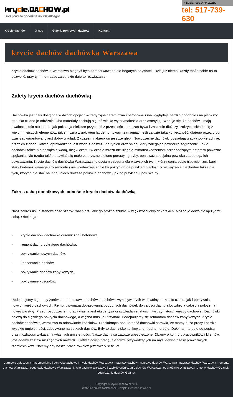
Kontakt (104, 30)
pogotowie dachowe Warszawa (50, 367)
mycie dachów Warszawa (96, 362)
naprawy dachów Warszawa (197, 362)
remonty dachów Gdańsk (212, 367)
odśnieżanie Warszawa (178, 367)
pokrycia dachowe (65, 362)
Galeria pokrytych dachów (70, 30)
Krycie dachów (15, 30)
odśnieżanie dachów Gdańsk (116, 372)
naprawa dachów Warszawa (158, 362)
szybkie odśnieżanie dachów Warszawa (135, 367)
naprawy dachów (126, 362)
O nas (39, 30)
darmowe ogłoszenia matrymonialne (27, 362)
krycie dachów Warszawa (89, 367)
